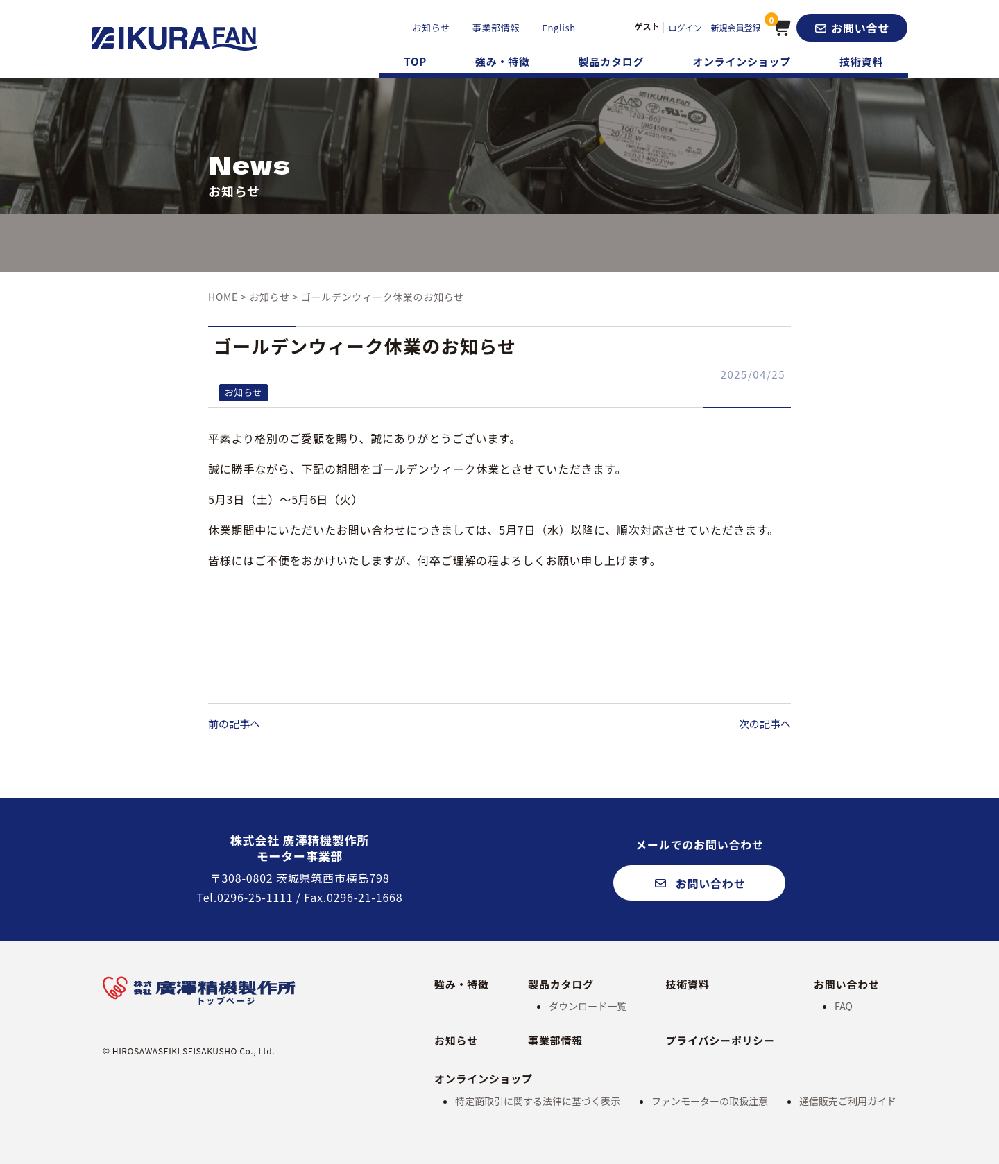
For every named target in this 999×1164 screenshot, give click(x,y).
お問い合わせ (847, 984)
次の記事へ (763, 723)
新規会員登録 (735, 27)
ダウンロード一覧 (587, 1006)
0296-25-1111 (255, 897)
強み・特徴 (502, 61)
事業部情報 (494, 27)
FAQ (844, 1006)
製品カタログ (611, 61)
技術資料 (861, 61)
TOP (415, 61)
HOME (223, 297)
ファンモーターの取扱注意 (709, 1101)
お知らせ (429, 27)
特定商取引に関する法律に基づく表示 (537, 1101)
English (557, 27)
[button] (851, 28)
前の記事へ (236, 723)
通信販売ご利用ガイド (847, 1101)
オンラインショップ (741, 61)
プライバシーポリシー (720, 1040)
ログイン (684, 27)
